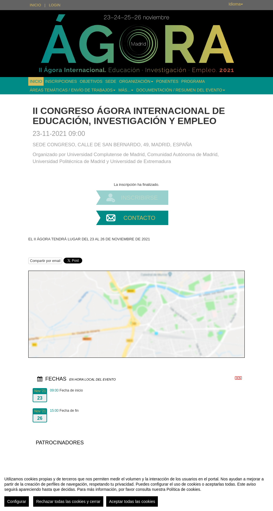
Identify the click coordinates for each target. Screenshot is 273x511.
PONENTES (167, 81)
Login (54, 5)
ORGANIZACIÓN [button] (136, 81)
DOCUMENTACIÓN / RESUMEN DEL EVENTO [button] (180, 90)
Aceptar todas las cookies (132, 501)
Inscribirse (139, 197)
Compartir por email (45, 261)
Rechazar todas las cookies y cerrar (68, 501)
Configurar (16, 501)
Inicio (35, 5)
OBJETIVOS (91, 81)
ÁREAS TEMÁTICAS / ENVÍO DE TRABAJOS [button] (72, 90)
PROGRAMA (193, 81)
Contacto (139, 218)
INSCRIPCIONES (61, 81)
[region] (136, 489)
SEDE (110, 81)
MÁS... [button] (125, 90)
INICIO (36, 81)
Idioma (236, 4)
